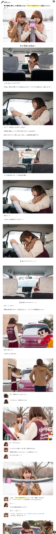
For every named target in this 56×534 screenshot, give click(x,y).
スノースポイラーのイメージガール (33, 513)
